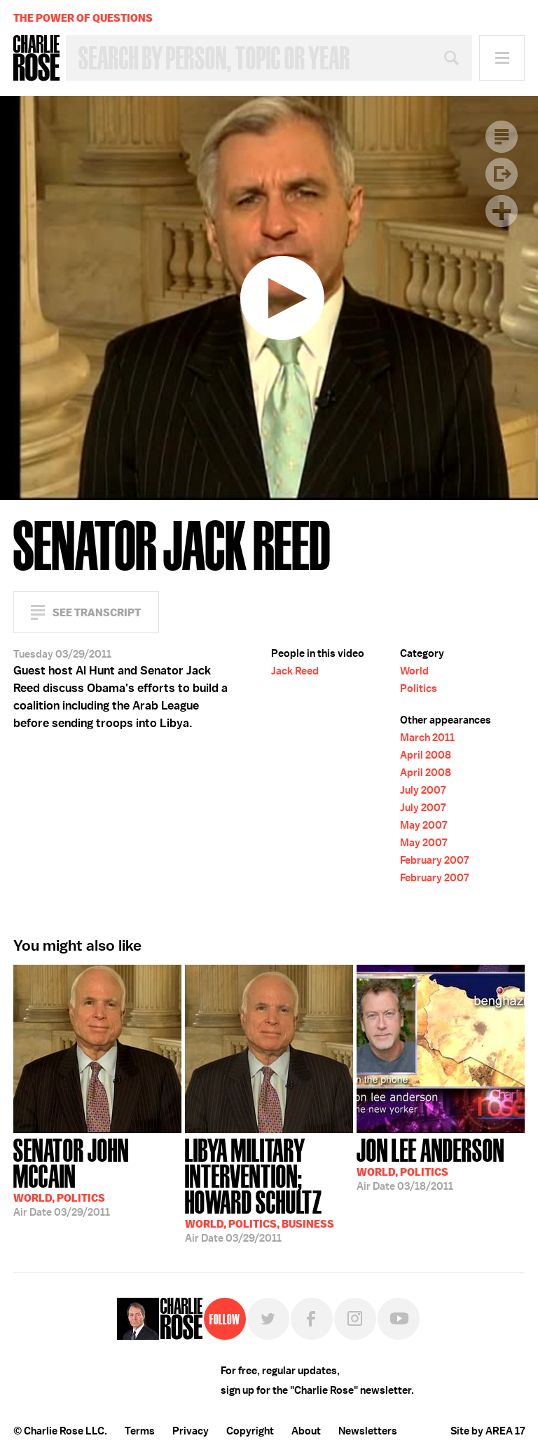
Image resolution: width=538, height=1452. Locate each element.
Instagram (355, 1319)
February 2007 (434, 860)
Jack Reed (295, 671)
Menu (502, 58)
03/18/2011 (430, 1163)
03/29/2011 (97, 1176)
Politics (418, 688)
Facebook (312, 1319)
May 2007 (423, 825)
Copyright (250, 1431)
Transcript (501, 137)
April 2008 (425, 755)
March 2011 (427, 738)
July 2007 (423, 790)
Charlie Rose (36, 58)
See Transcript (97, 612)
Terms (140, 1431)
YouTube (399, 1319)
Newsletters (367, 1431)
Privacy (190, 1431)
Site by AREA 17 (487, 1431)
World (414, 671)
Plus (501, 211)
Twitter (268, 1319)
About (306, 1431)
